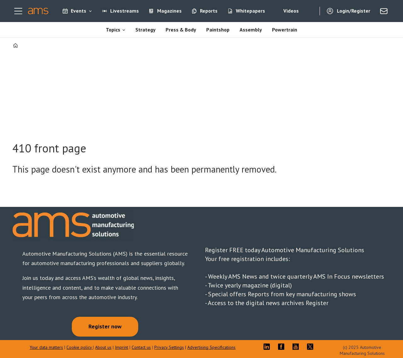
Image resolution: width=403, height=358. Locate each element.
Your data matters (46, 347)
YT (297, 347)
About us (103, 347)
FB (282, 347)
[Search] (310, 11)
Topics (113, 29)
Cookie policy (79, 347)
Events (78, 11)
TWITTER (311, 347)
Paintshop (218, 29)
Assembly (251, 29)
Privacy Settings (169, 347)
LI (268, 347)
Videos (291, 11)
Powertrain (284, 29)
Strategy (145, 29)
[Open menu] (18, 11)
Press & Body (181, 29)
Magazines (169, 11)
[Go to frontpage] (38, 11)
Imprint (121, 347)
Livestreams (124, 11)
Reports (209, 11)
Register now (105, 326)
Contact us (141, 347)
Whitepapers (250, 11)
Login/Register (353, 11)
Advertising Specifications (211, 347)
